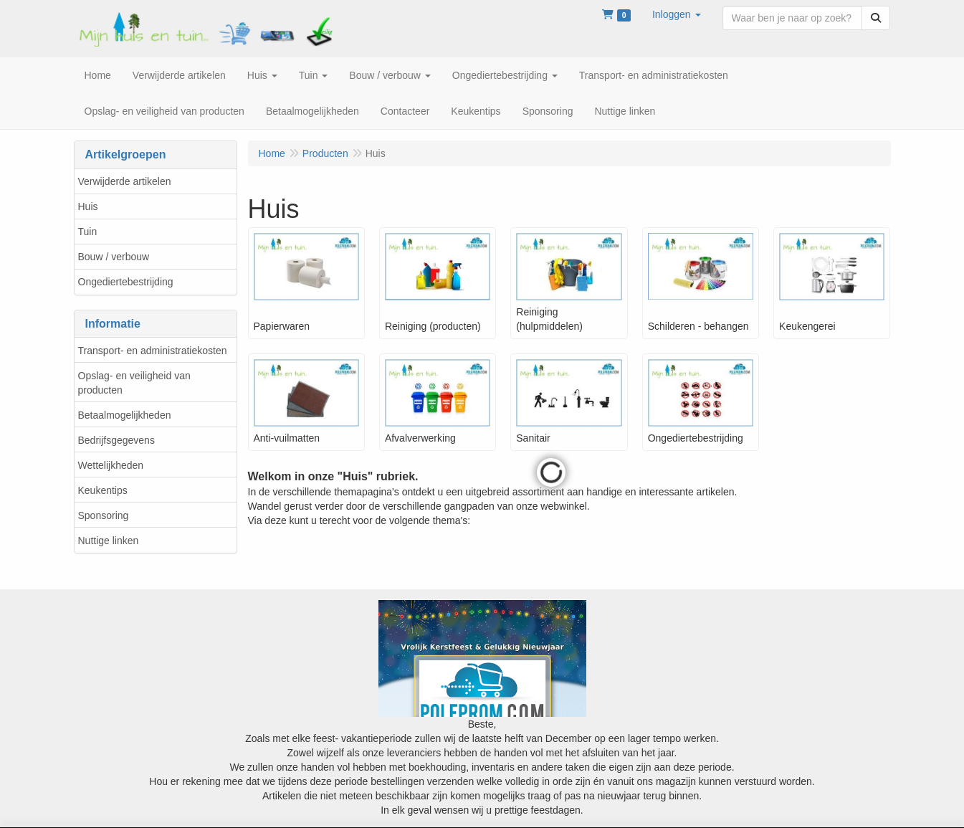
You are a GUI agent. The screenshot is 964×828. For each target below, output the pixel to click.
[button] (676, 14)
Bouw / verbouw (114, 256)
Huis (88, 206)
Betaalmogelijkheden (124, 415)
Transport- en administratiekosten (152, 350)
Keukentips (103, 490)
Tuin (87, 231)
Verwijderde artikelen (124, 181)
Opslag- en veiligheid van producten (134, 383)
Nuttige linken (108, 540)
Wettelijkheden (111, 465)
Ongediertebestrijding (125, 281)
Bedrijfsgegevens (116, 440)
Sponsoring (103, 515)
